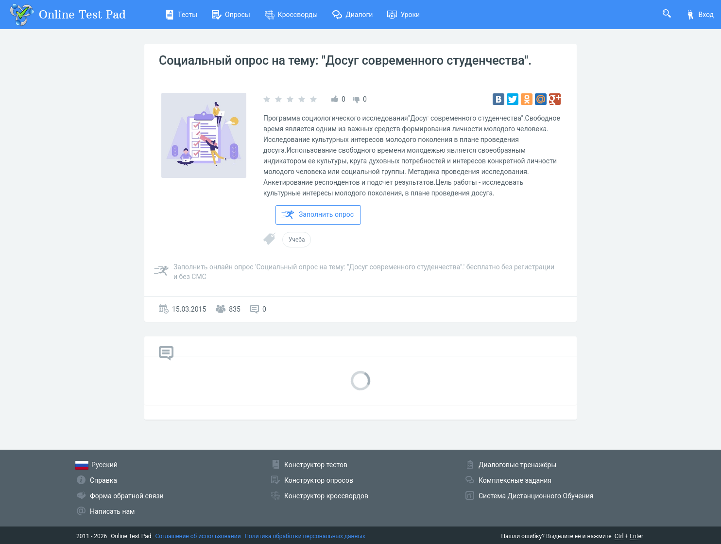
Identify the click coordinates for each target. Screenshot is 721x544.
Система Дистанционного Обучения (536, 496)
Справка (103, 480)
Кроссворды (291, 14)
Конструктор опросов (318, 480)
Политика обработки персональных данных (305, 536)
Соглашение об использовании (198, 536)
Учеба (297, 239)
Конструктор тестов (315, 465)
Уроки (403, 14)
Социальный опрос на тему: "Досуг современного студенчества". (345, 60)
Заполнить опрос (317, 215)
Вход (700, 14)
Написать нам (112, 511)
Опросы (231, 14)
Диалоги (352, 14)
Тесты (181, 14)
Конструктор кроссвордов (326, 496)
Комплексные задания (515, 480)
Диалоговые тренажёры (517, 465)
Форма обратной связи (127, 496)
